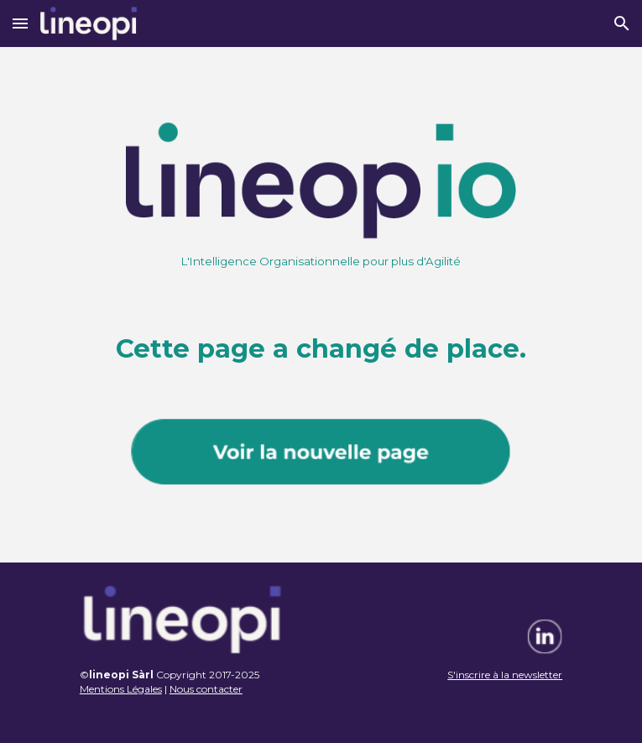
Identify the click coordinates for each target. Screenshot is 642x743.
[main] (321, 261)
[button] (20, 23)
